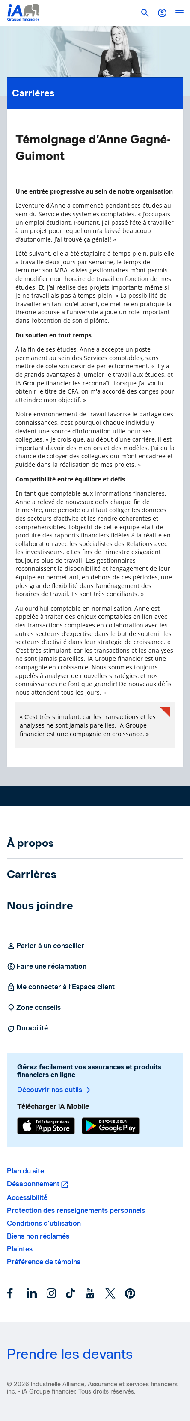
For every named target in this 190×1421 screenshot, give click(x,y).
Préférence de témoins (43, 1262)
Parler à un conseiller (45, 946)
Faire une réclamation (46, 966)
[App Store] (46, 1127)
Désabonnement (33, 1184)
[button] (162, 13)
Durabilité (27, 1028)
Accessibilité (27, 1198)
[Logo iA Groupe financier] (23, 13)
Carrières (95, 91)
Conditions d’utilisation (44, 1223)
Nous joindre (40, 905)
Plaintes (20, 1249)
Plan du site (25, 1171)
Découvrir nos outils (54, 1090)
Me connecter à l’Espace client (61, 987)
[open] (179, 13)
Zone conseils (34, 1007)
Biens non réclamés (38, 1236)
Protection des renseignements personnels (76, 1210)
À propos (30, 843)
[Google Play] (111, 1127)
